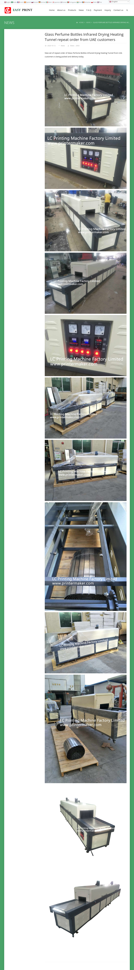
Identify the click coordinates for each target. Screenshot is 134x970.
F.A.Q (88, 10)
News (81, 10)
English (113, 2)
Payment (98, 10)
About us (61, 10)
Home (52, 10)
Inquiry (108, 10)
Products (72, 10)
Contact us (118, 10)
